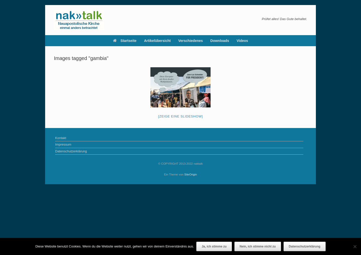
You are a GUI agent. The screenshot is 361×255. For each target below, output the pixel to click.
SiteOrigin (190, 174)
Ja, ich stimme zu (214, 246)
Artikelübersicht (157, 41)
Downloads (219, 41)
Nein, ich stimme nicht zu (258, 246)
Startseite (125, 41)
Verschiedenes (190, 41)
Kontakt (60, 138)
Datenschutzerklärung (71, 151)
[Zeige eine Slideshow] (180, 116)
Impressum (63, 144)
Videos (242, 41)
